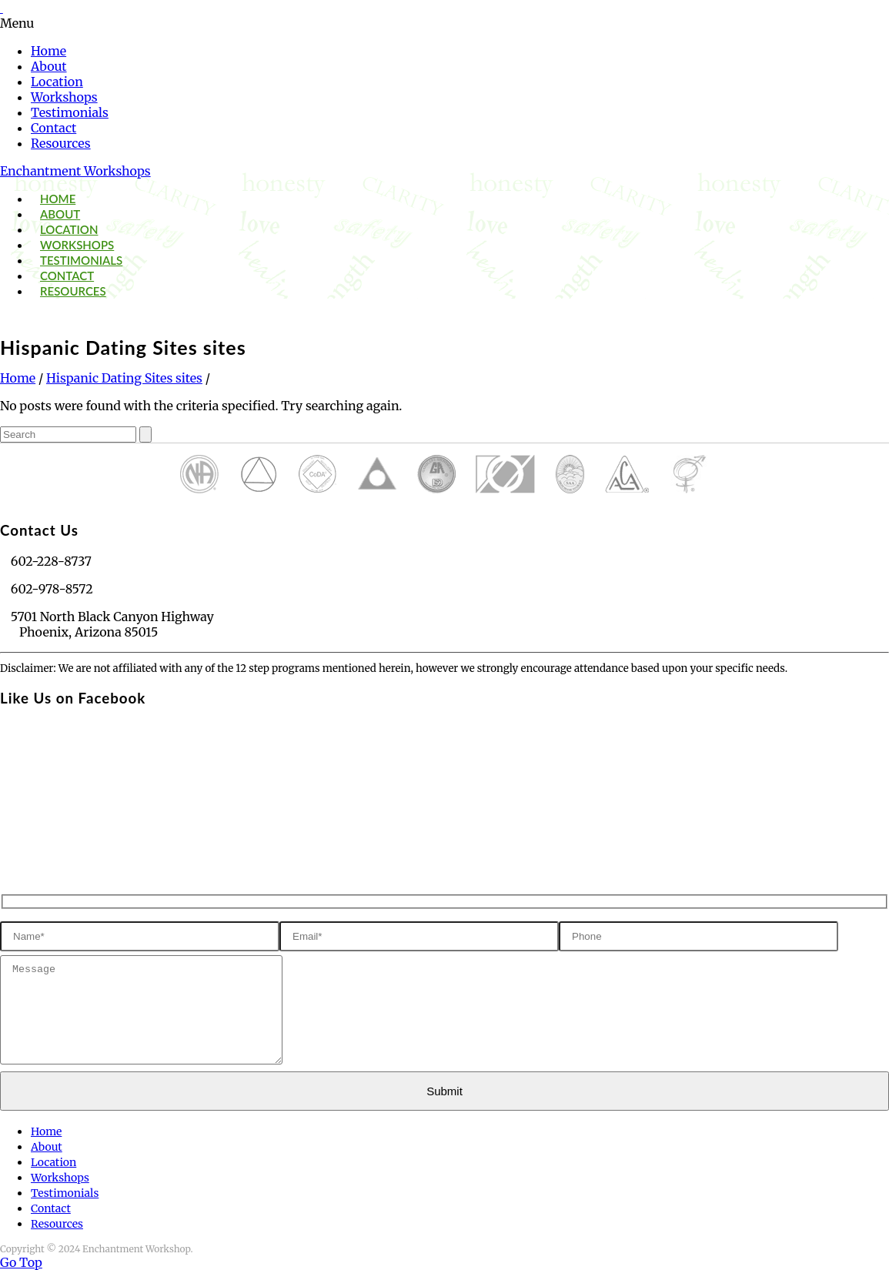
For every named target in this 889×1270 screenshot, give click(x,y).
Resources (61, 143)
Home (48, 50)
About (49, 66)
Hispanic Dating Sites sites (124, 378)
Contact (53, 127)
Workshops (64, 97)
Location (57, 81)
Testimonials (70, 112)
